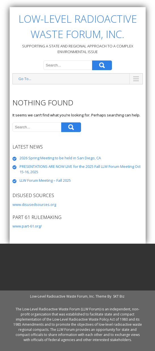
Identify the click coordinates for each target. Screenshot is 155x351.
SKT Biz (118, 296)
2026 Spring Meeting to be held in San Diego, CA (60, 157)
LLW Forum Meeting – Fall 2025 (45, 180)
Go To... (24, 78)
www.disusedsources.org (34, 204)
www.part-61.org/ (27, 226)
